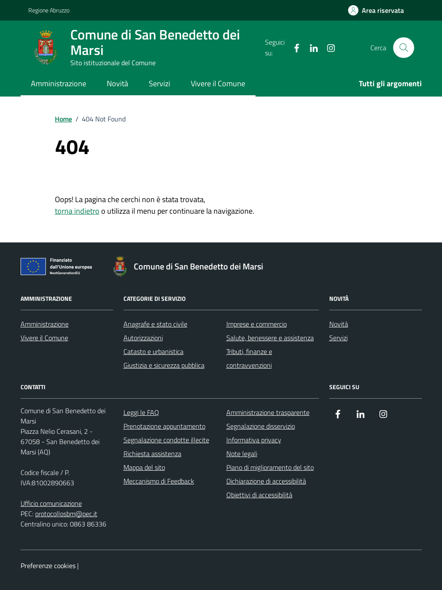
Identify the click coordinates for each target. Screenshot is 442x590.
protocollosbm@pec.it (66, 513)
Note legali (241, 453)
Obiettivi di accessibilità (259, 495)
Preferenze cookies (48, 565)
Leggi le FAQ (141, 412)
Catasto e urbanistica (153, 351)
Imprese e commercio (256, 324)
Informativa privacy (253, 440)
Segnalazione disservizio (260, 426)
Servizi (159, 83)
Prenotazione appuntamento (164, 426)
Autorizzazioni (143, 338)
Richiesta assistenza (152, 453)
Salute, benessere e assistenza (270, 338)
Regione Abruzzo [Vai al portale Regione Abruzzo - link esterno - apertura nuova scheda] (48, 10)
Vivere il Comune (218, 83)
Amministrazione (58, 83)
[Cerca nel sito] (403, 47)
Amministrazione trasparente (268, 412)
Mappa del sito (144, 467)
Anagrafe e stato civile (155, 324)
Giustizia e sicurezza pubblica (163, 365)
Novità (117, 83)
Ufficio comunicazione (51, 503)
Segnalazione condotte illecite (166, 440)
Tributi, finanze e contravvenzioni (249, 358)
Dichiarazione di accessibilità (266, 481)
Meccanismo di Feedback (158, 481)
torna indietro (77, 211)
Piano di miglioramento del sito (270, 467)
